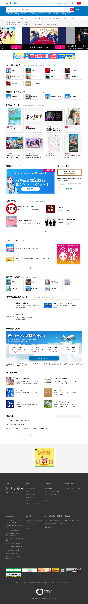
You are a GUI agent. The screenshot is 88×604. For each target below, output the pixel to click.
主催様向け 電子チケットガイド (53, 524)
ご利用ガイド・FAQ (41, 3)
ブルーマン (24, 13)
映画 (54, 18)
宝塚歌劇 (60, 207)
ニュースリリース (30, 525)
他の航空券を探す (44, 358)
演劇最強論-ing (30, 497)
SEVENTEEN (50, 156)
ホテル (70, 18)
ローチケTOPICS (30, 488)
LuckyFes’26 (11, 129)
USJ (69, 13)
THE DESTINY (30, 129)
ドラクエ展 (42, 13)
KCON (56, 13)
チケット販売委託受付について (53, 520)
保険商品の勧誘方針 (11, 553)
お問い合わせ (51, 3)
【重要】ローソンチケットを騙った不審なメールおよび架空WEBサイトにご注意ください (32, 24)
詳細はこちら (31, 189)
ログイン (66, 3)
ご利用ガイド (48, 488)
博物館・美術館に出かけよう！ (28, 220)
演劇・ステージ (24, 18)
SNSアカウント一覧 (11, 492)
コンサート (12, 18)
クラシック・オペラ (33, 18)
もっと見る (44, 231)
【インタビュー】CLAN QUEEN (67, 219)
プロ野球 (32, 13)
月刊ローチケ (29, 491)
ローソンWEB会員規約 (12, 530)
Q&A (46, 497)
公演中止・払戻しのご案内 (52, 491)
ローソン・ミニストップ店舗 (72, 488)
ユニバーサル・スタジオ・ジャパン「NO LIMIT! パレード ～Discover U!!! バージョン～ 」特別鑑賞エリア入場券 (15, 157)
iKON (62, 13)
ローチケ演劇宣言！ (31, 494)
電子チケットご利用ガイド (52, 494)
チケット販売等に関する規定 (14, 547)
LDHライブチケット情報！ (26, 206)
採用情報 (28, 529)
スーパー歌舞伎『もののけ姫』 (72, 156)
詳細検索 (78, 9)
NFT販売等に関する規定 (12, 550)
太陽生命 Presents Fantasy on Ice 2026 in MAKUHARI (33, 157)
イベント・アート (43, 18)
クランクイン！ (30, 500)
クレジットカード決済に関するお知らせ (19, 22)
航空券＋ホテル (76, 18)
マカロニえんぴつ (12, 13)
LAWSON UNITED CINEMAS (72, 520)
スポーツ (17, 18)
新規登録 (59, 3)
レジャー (50, 18)
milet (66, 129)
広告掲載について (50, 527)
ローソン (67, 524)
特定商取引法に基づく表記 (13, 543)
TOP (7, 18)
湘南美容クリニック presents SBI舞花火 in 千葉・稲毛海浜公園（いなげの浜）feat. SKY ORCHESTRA (54, 130)
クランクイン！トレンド (32, 504)
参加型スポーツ (59, 18)
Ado (49, 13)
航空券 (65, 18)
